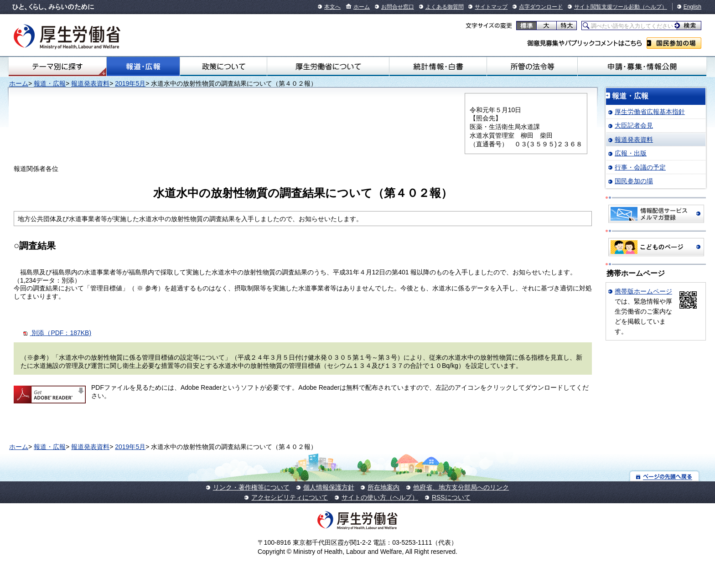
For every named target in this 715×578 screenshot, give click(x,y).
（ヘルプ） (653, 7)
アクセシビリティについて (289, 497)
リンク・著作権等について (251, 487)
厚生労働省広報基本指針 (650, 111)
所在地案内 (383, 487)
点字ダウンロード (541, 7)
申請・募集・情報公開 (642, 66)
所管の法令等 (532, 66)
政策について (223, 66)
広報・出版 (631, 153)
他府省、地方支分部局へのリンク (461, 487)
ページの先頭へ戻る (664, 476)
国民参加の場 (674, 43)
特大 (566, 25)
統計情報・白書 (438, 66)
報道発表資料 (90, 83)
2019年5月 (130, 83)
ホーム (361, 7)
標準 (526, 25)
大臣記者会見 (634, 125)
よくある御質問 (444, 7)
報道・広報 (143, 66)
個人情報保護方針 (328, 487)
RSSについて (451, 497)
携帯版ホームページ (643, 291)
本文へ (332, 7)
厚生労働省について (328, 66)
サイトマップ (491, 7)
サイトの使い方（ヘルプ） (380, 497)
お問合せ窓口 (397, 7)
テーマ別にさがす (57, 66)
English (692, 7)
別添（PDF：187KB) (61, 332)
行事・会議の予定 (640, 167)
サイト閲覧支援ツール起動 (607, 7)
